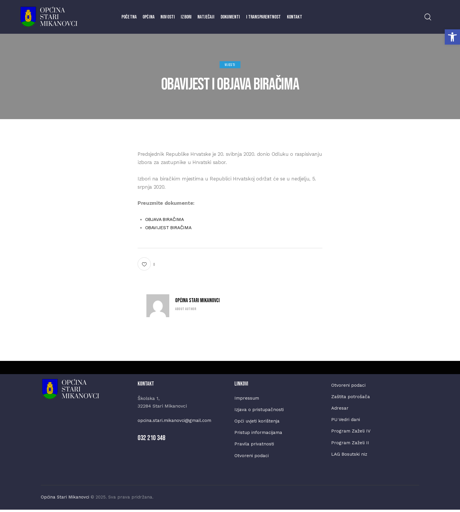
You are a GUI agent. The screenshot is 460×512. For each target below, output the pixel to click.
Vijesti (230, 64)
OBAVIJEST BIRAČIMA (170, 227)
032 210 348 (151, 438)
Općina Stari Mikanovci (197, 300)
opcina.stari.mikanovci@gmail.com (177, 420)
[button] (452, 37)
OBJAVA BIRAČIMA (166, 219)
